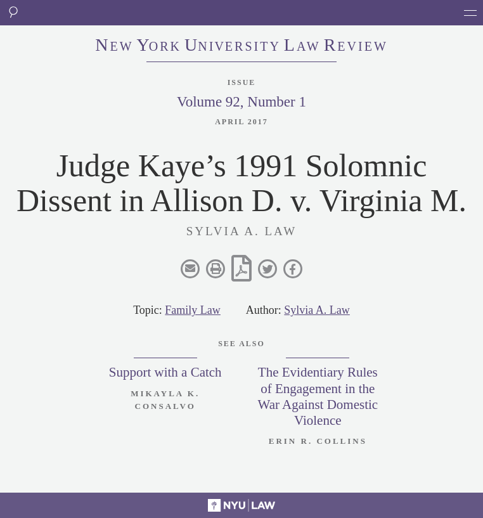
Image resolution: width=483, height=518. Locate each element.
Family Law (193, 310)
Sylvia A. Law (317, 310)
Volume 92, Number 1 (241, 102)
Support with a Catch (165, 372)
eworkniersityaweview (241, 46)
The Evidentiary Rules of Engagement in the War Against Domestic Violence (318, 396)
